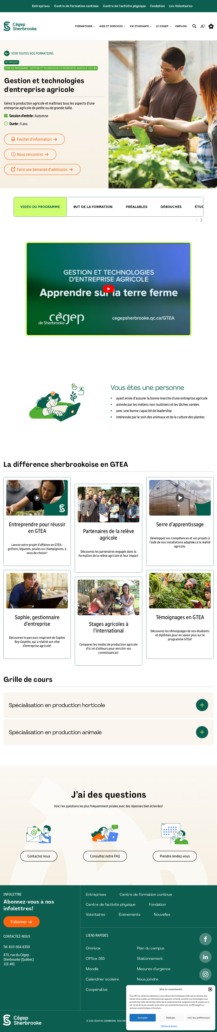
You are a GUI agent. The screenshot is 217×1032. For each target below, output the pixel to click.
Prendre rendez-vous (175, 856)
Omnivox (93, 948)
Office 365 (95, 958)
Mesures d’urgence (154, 968)
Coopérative (96, 989)
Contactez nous (38, 856)
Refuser (170, 1017)
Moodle (92, 968)
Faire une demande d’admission (44, 169)
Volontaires (95, 914)
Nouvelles (162, 914)
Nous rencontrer (32, 154)
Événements (129, 914)
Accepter (143, 1017)
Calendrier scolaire (102, 979)
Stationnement (150, 958)
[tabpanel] (108, 289)
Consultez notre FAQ (105, 856)
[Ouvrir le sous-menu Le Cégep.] (170, 26)
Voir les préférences (199, 1017)
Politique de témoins (169, 1026)
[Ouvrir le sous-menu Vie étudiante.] (151, 26)
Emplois (181, 26)
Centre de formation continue (76, 6)
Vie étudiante (139, 26)
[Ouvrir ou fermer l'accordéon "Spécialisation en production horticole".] (108, 705)
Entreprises (41, 6)
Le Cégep (162, 26)
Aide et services (111, 26)
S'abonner (23, 921)
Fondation (157, 6)
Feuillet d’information (36, 139)
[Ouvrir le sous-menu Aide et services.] (124, 26)
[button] (210, 989)
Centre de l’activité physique (124, 6)
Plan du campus (150, 948)
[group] (93, 206)
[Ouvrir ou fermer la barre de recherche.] (194, 26)
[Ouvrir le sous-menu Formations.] (94, 26)
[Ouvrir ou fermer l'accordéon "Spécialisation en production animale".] (108, 732)
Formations (83, 26)
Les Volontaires (181, 6)
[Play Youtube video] (108, 289)
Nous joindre (147, 979)
